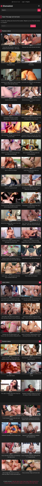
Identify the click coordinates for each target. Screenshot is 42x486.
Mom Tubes (23, 481)
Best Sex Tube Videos (33, 482)
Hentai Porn (35, 481)
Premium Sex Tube (8, 482)
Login (23, 1)
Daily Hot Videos (16, 481)
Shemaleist (7, 6)
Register (28, 1)
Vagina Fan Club (23, 482)
